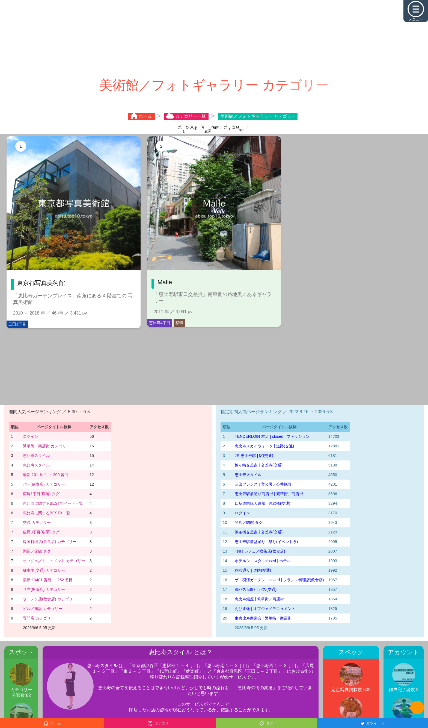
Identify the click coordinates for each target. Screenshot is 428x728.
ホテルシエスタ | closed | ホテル (263, 561)
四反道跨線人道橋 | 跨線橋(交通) (262, 503)
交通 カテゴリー (37, 522)
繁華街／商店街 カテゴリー (46, 446)
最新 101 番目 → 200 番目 (45, 474)
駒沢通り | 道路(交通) (253, 570)
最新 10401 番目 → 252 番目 (48, 580)
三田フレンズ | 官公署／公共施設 (263, 484)
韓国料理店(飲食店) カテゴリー (49, 541)
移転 (179, 323)
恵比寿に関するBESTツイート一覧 (53, 503)
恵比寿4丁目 (159, 323)
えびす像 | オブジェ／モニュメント (265, 608)
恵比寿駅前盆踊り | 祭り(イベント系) (266, 541)
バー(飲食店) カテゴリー (44, 484)
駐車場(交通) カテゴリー (44, 570)
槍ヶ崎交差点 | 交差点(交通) (259, 465)
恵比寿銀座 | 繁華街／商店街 (259, 599)
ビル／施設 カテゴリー (42, 608)
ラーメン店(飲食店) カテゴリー (49, 599)
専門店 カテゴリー (39, 618)
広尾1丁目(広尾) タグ (41, 494)
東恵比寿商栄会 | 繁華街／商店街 (263, 618)
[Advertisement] (214, 38)
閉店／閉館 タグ (37, 551)
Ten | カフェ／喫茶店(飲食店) (260, 551)
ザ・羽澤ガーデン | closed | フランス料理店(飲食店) (279, 580)
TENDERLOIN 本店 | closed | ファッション (272, 436)
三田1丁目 (17, 324)
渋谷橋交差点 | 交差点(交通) (259, 532)
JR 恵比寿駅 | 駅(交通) (254, 455)
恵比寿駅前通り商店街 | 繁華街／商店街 (269, 494)
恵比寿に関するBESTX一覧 (46, 513)
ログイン (30, 436)
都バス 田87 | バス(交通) (256, 589)
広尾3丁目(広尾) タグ (41, 532)
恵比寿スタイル (36, 455)
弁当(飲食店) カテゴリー (44, 589)
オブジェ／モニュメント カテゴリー (54, 561)
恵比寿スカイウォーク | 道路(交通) (264, 446)
